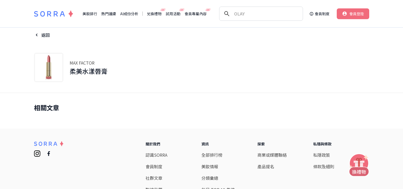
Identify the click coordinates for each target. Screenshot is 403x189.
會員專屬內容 (196, 13)
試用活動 (173, 13)
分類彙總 (209, 178)
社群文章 (154, 178)
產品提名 (265, 166)
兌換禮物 (154, 13)
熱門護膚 (108, 13)
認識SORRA (156, 155)
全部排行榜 (211, 155)
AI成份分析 (129, 13)
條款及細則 (323, 166)
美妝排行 (89, 13)
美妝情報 (209, 166)
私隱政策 (321, 155)
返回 (45, 35)
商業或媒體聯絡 (272, 155)
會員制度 (154, 166)
